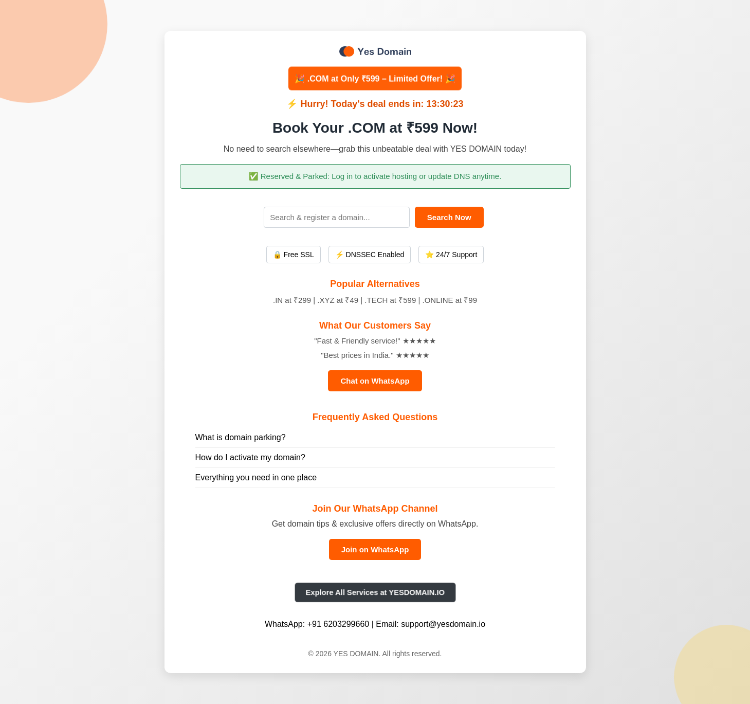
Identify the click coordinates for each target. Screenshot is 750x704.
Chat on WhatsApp (374, 380)
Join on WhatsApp (375, 549)
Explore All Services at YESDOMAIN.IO (374, 592)
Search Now (449, 217)
